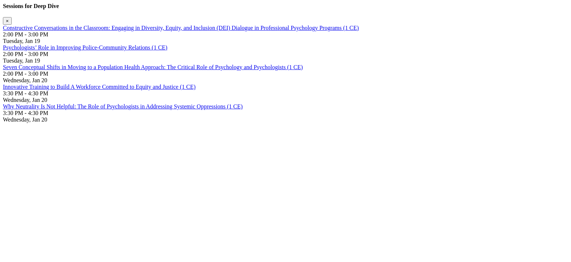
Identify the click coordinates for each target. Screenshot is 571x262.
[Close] (7, 21)
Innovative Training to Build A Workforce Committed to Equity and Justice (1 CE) (99, 87)
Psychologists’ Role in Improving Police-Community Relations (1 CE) (85, 47)
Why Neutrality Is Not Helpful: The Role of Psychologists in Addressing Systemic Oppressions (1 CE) (123, 106)
